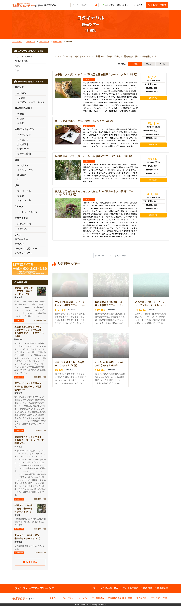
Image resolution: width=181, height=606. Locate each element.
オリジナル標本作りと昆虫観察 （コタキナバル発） (85, 120)
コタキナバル (44, 42)
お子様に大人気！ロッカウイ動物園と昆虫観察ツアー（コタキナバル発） (97, 74)
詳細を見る (153, 98)
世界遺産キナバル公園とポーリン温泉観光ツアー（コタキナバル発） (94, 156)
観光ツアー (57, 42)
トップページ (17, 42)
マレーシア (30, 42)
